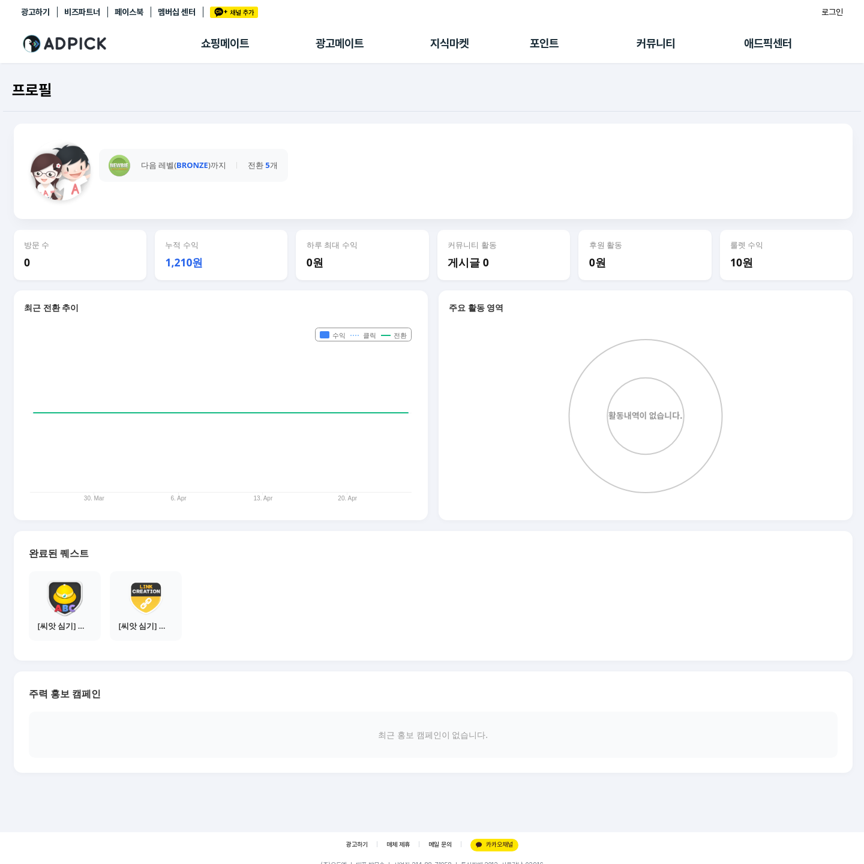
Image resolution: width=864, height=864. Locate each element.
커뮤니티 (656, 43)
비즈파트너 (82, 12)
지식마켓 (449, 43)
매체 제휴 (398, 844)
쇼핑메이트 (225, 43)
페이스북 (129, 12)
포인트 (544, 43)
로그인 (832, 12)
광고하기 (35, 12)
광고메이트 (340, 43)
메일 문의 (440, 844)
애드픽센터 (768, 43)
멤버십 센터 (177, 12)
